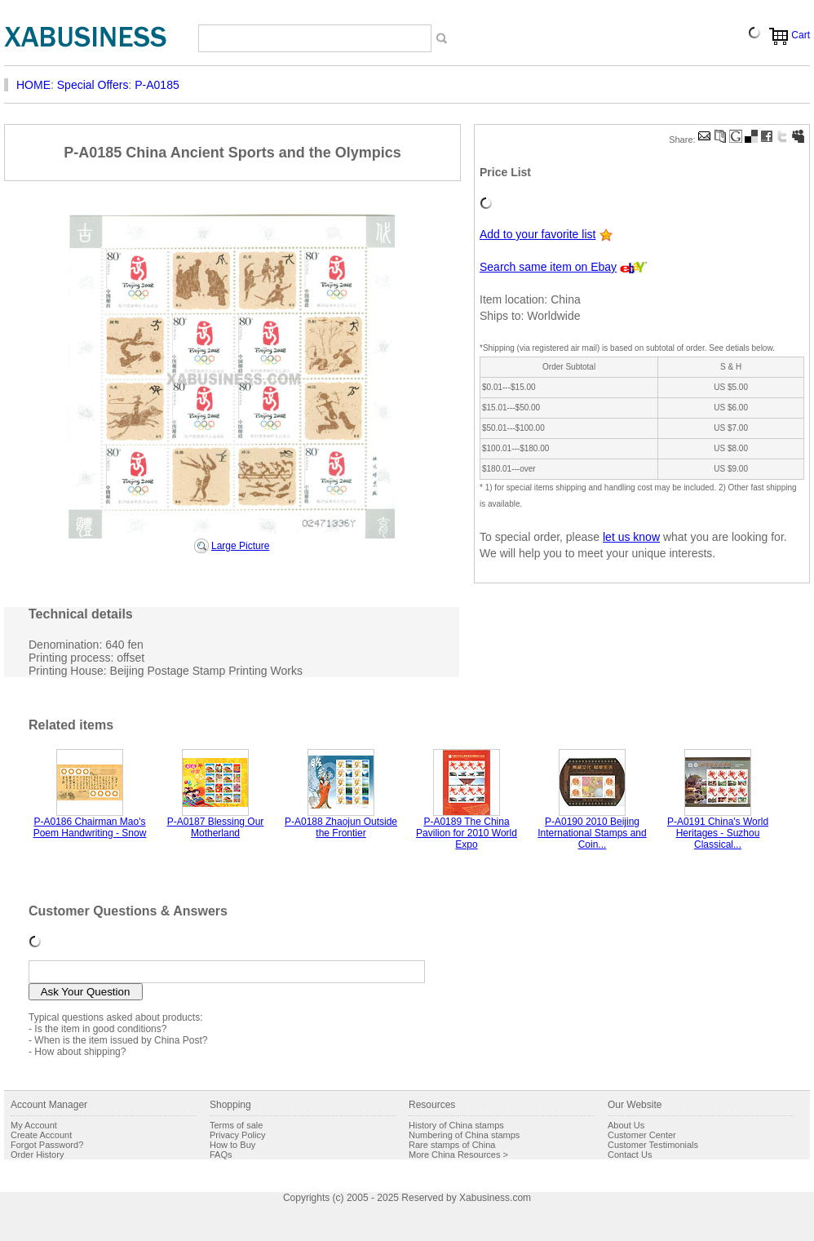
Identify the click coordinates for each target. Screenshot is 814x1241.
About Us (626, 1125)
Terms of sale (236, 1125)
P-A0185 (157, 84)
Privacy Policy (237, 1135)
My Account (34, 1125)
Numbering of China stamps (464, 1135)
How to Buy (232, 1145)
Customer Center (642, 1135)
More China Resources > (458, 1154)
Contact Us (630, 1154)
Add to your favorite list (537, 234)
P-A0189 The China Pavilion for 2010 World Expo (466, 833)
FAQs (221, 1154)
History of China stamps (456, 1125)
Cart (800, 35)
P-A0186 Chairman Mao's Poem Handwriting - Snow (90, 827)
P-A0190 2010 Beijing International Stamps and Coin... (592, 833)
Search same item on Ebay (548, 266)
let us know (631, 536)
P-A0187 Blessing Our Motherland (215, 827)
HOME (33, 84)
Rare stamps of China (452, 1145)
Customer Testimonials (653, 1145)
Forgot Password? (47, 1145)
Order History (37, 1154)
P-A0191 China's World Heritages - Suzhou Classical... (717, 833)
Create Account (41, 1135)
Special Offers (93, 84)
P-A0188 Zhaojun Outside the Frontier (341, 827)
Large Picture (240, 546)
